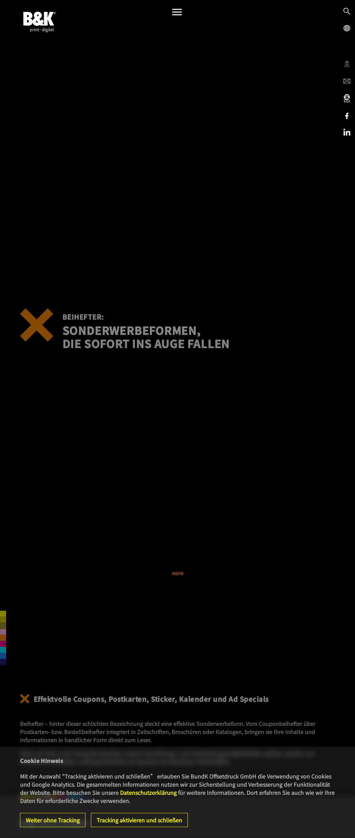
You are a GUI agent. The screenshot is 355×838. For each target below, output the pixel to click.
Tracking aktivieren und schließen (139, 820)
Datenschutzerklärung (148, 792)
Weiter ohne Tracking (53, 820)
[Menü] (177, 14)
